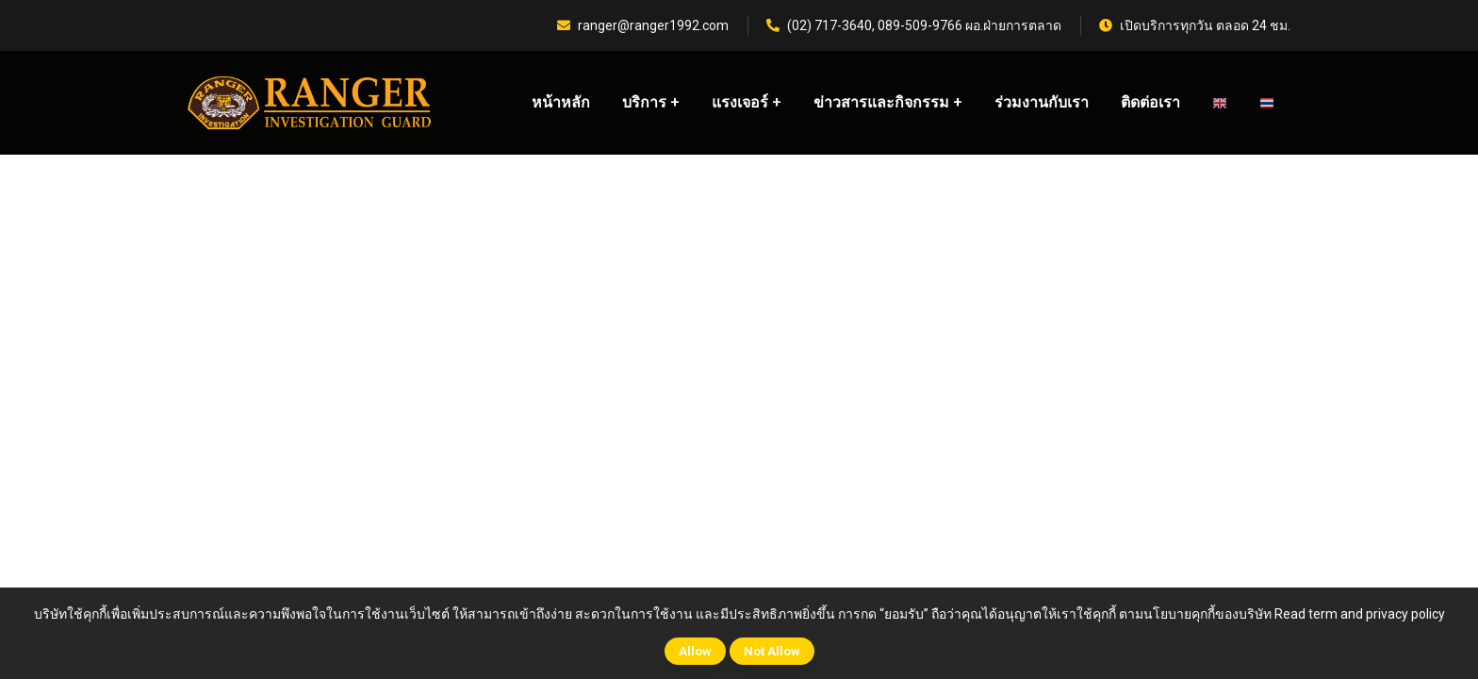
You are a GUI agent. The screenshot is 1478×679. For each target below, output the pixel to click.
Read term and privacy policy (1359, 613)
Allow (695, 651)
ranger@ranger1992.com (643, 25)
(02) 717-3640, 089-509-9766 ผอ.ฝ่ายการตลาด (913, 25)
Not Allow (772, 651)
